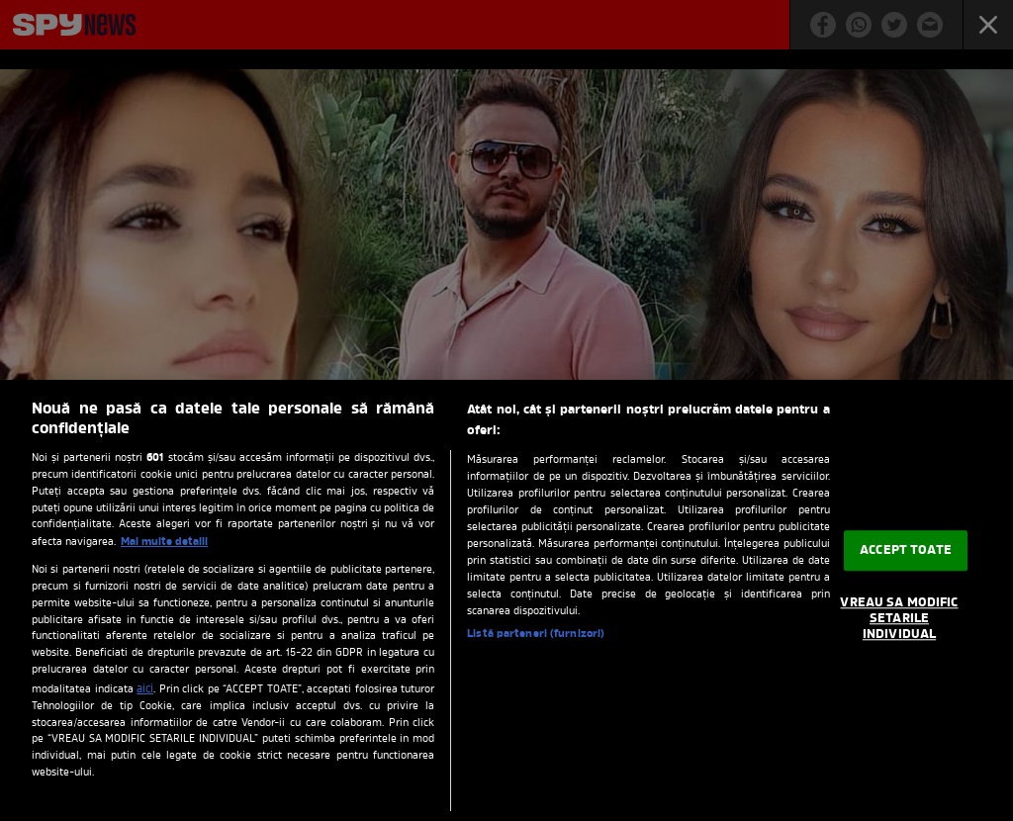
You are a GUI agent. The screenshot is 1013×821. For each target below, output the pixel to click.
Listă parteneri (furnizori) (535, 634)
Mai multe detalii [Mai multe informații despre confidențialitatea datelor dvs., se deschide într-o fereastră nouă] (164, 542)
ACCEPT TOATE (906, 550)
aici (145, 689)
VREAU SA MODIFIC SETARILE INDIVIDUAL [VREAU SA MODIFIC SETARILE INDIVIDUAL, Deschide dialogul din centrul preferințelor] (899, 619)
